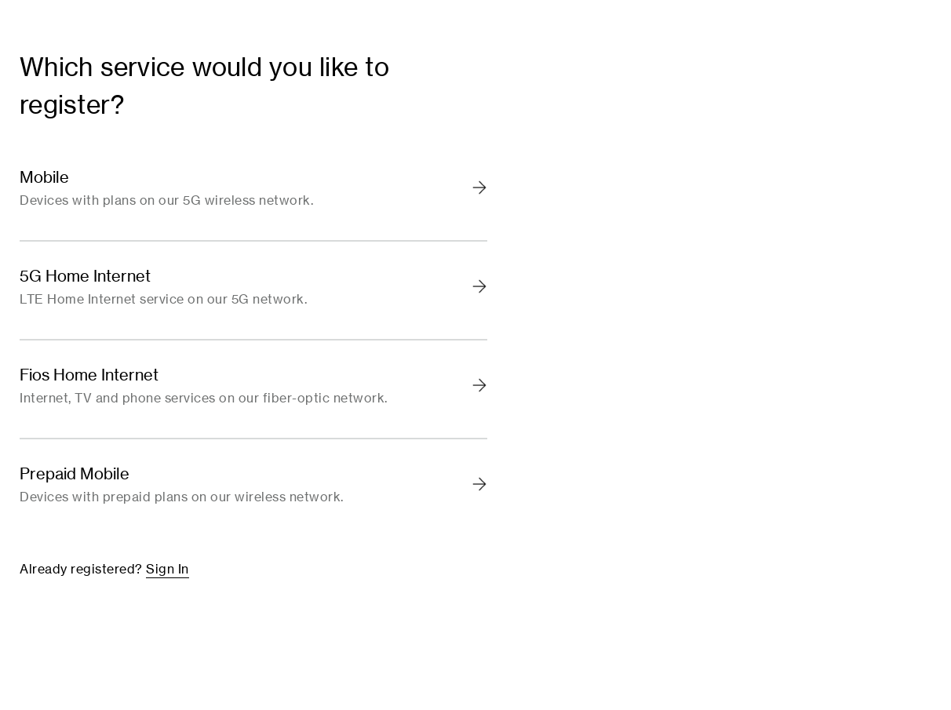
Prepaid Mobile (74, 473)
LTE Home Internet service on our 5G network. (163, 300)
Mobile (44, 177)
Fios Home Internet (89, 375)
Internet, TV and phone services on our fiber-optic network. (204, 398)
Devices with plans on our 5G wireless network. (166, 201)
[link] (253, 191)
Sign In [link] (167, 569)
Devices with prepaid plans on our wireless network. (182, 497)
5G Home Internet (85, 276)
